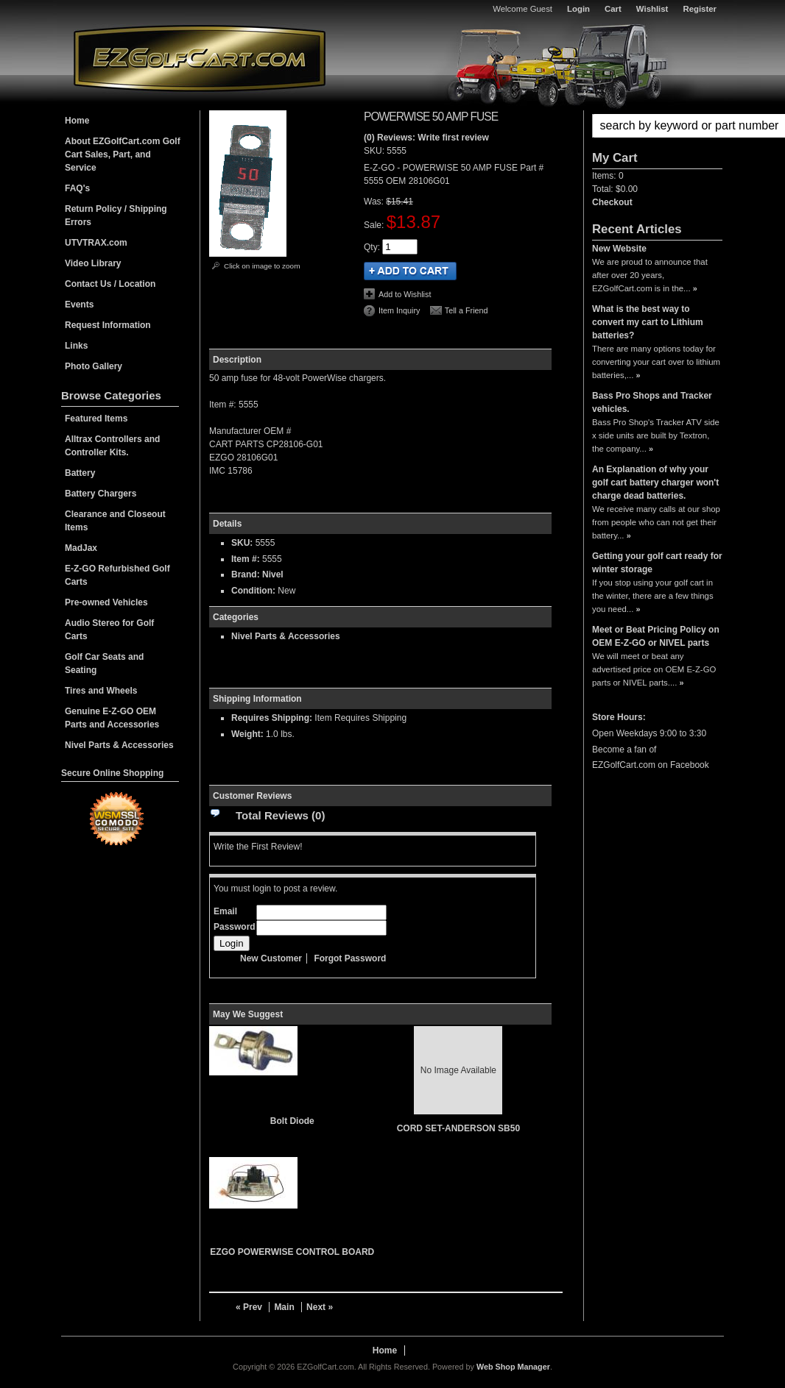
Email (225, 911)
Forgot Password (350, 958)
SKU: (375, 151)
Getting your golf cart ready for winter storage (657, 562)
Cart (613, 8)
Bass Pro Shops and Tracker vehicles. (652, 402)
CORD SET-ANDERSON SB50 (458, 1128)
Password (235, 927)
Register (700, 8)
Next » (319, 1307)
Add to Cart (410, 271)
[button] (657, 126)
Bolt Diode (292, 1121)
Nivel (273, 574)
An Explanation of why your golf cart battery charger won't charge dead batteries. (655, 482)
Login (578, 8)
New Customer (271, 958)
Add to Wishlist (405, 294)
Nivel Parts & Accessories (285, 636)
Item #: (246, 559)
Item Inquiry (399, 310)
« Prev (249, 1307)
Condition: (253, 591)
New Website (619, 248)
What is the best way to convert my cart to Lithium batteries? (647, 322)
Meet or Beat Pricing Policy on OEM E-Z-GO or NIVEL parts (655, 636)
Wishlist (652, 8)
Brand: (245, 574)
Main (284, 1307)
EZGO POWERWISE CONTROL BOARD (292, 1252)
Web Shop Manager (513, 1366)
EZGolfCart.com (199, 57)
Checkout (612, 202)
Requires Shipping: (271, 718)
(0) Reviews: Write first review (426, 137)
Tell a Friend (466, 310)
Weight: (247, 734)
